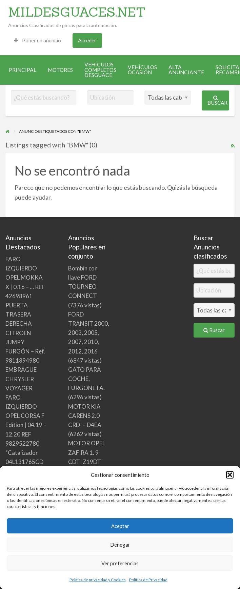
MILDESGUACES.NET (76, 12)
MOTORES (60, 70)
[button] (229, 474)
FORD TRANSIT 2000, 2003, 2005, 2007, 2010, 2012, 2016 (88, 333)
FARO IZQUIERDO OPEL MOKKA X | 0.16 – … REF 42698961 (25, 278)
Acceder (87, 40)
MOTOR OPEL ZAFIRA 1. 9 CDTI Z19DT (86, 452)
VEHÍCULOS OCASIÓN (142, 70)
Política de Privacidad (148, 579)
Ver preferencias (120, 563)
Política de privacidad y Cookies (97, 579)
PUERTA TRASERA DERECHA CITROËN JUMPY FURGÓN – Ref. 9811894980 (25, 333)
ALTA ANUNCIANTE (186, 70)
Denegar (120, 545)
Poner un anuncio (37, 40)
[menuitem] (37, 40)
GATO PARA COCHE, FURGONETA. (86, 378)
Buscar (217, 100)
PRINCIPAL (22, 70)
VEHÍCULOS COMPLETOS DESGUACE (100, 69)
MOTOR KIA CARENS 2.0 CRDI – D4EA (84, 415)
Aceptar (120, 526)
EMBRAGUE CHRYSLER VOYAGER (21, 378)
